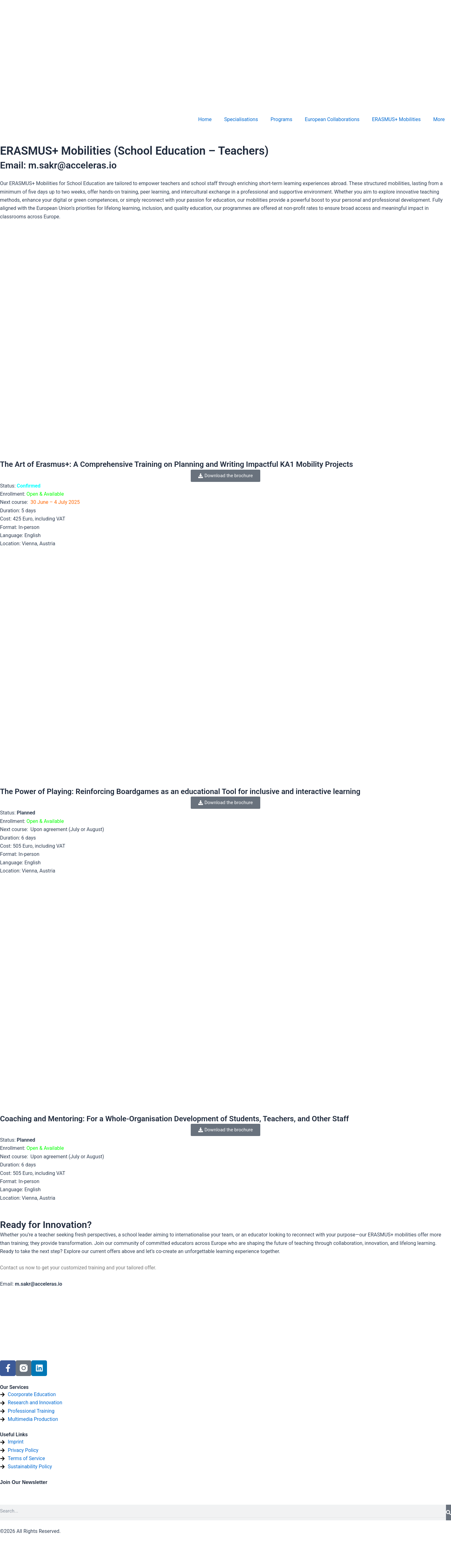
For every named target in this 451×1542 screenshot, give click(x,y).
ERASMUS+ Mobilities (396, 119)
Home (205, 119)
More (439, 119)
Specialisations (241, 119)
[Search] (448, 1513)
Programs (282, 119)
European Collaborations (332, 119)
